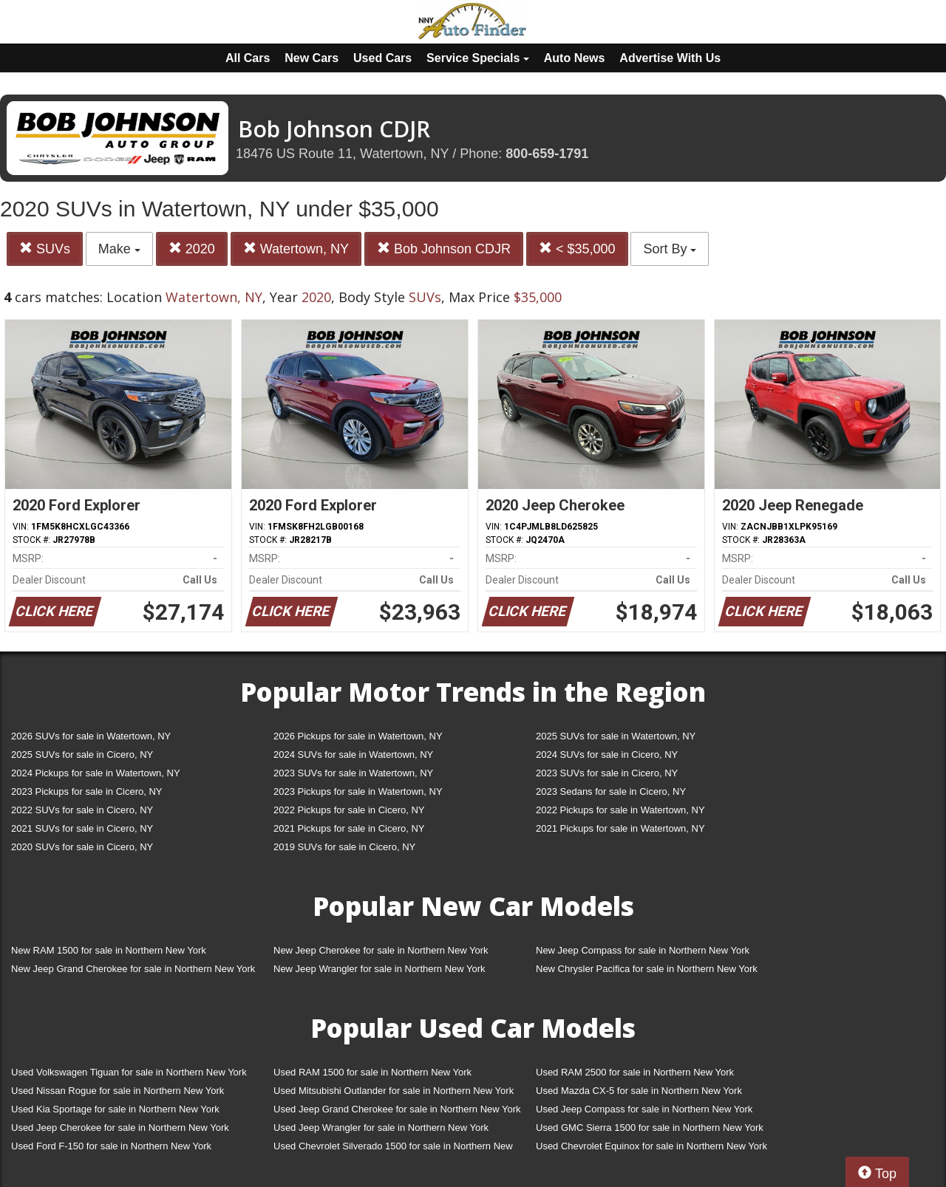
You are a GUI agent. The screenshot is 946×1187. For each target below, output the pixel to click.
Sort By (669, 249)
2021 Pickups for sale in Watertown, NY (620, 828)
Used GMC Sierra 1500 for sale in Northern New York (649, 1127)
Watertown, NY (296, 248)
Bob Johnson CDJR (444, 248)
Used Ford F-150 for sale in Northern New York (111, 1146)
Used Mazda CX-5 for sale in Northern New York (639, 1090)
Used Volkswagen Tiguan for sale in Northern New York (129, 1072)
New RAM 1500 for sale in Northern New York (108, 950)
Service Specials (477, 58)
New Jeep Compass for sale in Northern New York (642, 950)
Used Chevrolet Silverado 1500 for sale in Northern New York (393, 1148)
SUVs (44, 248)
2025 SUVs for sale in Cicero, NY (82, 754)
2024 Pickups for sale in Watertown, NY (95, 773)
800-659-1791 (547, 153)
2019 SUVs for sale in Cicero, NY (344, 846)
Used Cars (382, 58)
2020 (192, 248)
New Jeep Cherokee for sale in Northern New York (380, 950)
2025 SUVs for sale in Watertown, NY (615, 736)
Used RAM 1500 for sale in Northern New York (372, 1072)
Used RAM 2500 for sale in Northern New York (635, 1072)
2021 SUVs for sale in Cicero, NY (82, 828)
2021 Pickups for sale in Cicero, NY (348, 828)
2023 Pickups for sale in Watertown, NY (358, 791)
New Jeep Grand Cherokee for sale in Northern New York (133, 968)
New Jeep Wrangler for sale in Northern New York (379, 968)
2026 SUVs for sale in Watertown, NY (91, 736)
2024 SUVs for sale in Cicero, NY (607, 754)
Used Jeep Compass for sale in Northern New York (644, 1109)
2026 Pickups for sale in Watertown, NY (358, 736)
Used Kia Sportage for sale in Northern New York (115, 1109)
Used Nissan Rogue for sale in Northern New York (117, 1090)
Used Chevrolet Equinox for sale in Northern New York (651, 1146)
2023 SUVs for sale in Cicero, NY (607, 773)
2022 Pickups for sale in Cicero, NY (348, 809)
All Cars (247, 58)
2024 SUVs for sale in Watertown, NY (353, 754)
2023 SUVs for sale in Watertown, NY (353, 773)
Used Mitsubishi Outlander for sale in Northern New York (393, 1090)
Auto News (574, 58)
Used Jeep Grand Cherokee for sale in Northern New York (397, 1109)
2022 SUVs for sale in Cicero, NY (82, 809)
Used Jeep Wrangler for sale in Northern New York (381, 1127)
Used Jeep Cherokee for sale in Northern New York (120, 1127)
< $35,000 (577, 248)
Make (119, 249)
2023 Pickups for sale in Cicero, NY (86, 791)
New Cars (311, 58)
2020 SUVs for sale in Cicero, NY (82, 846)
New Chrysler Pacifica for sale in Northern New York (647, 968)
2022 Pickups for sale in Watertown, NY (620, 809)
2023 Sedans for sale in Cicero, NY (611, 791)
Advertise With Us (670, 58)
